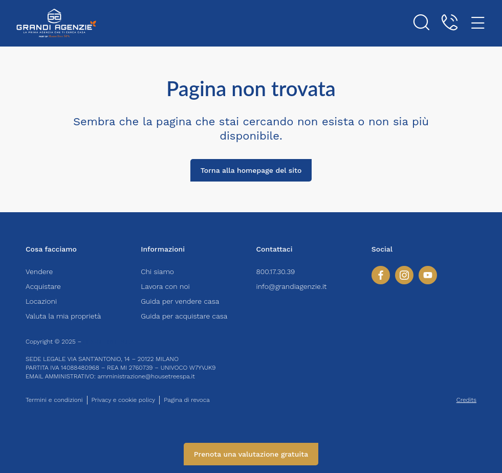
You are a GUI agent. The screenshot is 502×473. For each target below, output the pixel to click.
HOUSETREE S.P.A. (109, 341)
